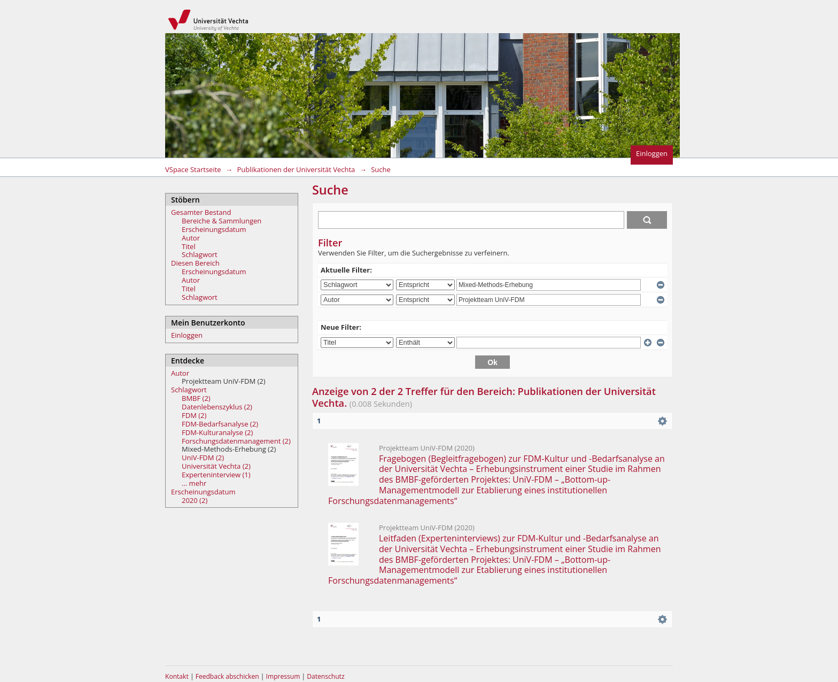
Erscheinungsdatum (214, 229)
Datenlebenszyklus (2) (217, 407)
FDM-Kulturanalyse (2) (217, 432)
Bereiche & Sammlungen (221, 221)
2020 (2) (194, 500)
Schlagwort (200, 254)
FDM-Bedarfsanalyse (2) (220, 424)
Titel (189, 246)
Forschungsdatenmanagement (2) (236, 441)
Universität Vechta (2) (216, 466)
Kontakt (177, 676)
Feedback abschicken (227, 676)
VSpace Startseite (193, 169)
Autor (191, 238)
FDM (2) (194, 415)
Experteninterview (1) (216, 474)
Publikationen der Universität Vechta (296, 169)
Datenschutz (325, 676)
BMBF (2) (196, 398)
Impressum (284, 676)
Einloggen (652, 153)
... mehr (194, 483)
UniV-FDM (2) (203, 457)
